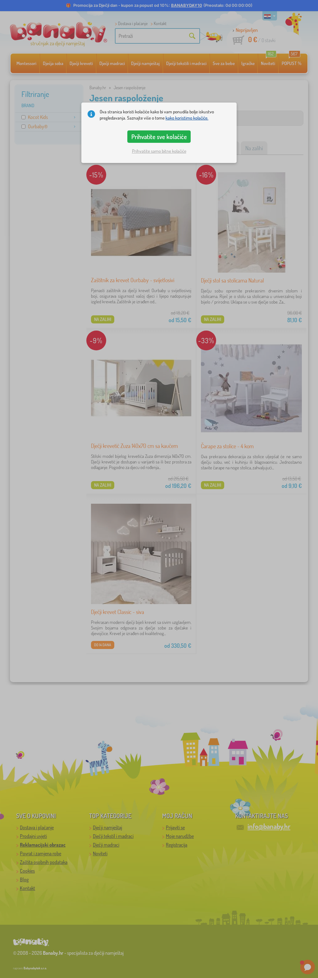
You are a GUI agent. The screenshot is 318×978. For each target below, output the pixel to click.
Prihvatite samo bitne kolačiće (159, 151)
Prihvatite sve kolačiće (159, 137)
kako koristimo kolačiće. (187, 118)
